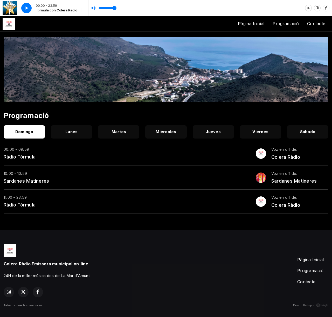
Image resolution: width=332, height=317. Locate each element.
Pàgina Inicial (251, 23)
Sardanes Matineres (26, 181)
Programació (286, 23)
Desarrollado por (310, 305)
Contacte (316, 23)
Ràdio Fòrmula (20, 157)
